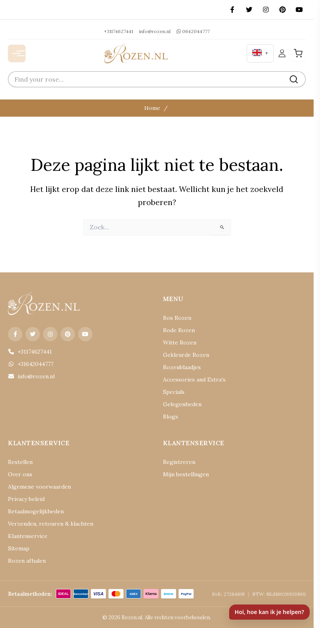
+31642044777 (30, 364)
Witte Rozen (179, 342)
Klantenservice (27, 536)
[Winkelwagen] (298, 53)
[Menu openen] (17, 53)
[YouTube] (299, 9)
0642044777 (193, 31)
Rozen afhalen (27, 560)
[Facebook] (232, 9)
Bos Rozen (177, 317)
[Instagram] (265, 9)
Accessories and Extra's (194, 379)
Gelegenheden (182, 404)
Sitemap (18, 548)
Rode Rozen (179, 330)
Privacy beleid (26, 499)
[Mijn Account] (282, 53)
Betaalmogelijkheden (36, 511)
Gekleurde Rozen (186, 354)
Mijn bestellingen (186, 474)
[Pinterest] (282, 9)
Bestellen (20, 462)
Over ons (20, 474)
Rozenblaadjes (182, 367)
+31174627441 (118, 31)
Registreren (179, 462)
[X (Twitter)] (249, 9)
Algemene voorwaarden (39, 486)
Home (152, 108)
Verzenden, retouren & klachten (50, 523)
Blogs (170, 416)
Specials (174, 391)
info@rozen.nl (155, 31)
